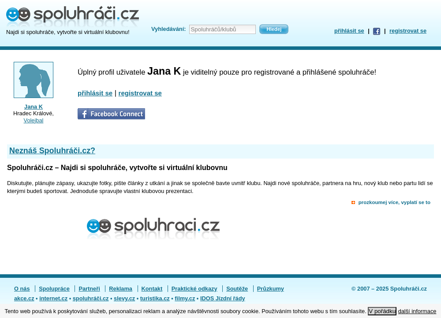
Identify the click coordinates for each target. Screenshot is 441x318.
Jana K (33, 106)
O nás (22, 288)
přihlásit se (349, 30)
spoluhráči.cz (91, 298)
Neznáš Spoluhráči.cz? (52, 150)
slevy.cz (124, 298)
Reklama (120, 288)
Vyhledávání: (168, 29)
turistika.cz (155, 298)
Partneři (89, 288)
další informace (417, 311)
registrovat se (407, 30)
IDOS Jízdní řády (222, 298)
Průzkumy (270, 288)
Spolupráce (54, 288)
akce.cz (24, 298)
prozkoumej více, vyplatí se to (394, 202)
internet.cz (53, 298)
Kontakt (152, 288)
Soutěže (237, 288)
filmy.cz (185, 298)
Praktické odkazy (194, 288)
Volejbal (34, 120)
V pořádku (382, 311)
